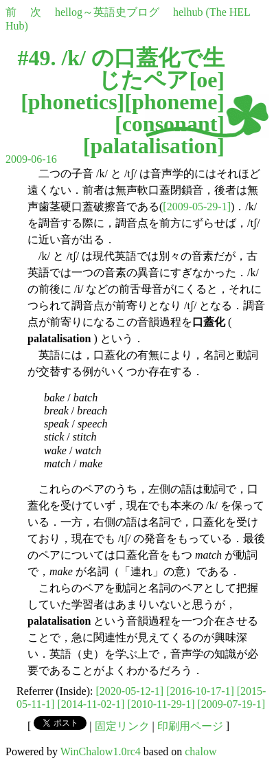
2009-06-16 (31, 159)
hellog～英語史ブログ (107, 12)
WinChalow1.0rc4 (100, 751)
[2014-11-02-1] (90, 704)
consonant (170, 123)
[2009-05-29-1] (197, 206)
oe (206, 79)
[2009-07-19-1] (231, 704)
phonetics (72, 101)
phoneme (174, 101)
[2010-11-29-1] (160, 704)
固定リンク (122, 726)
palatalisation (153, 145)
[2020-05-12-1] (130, 691)
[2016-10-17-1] (200, 691)
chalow (200, 751)
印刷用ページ (190, 726)
